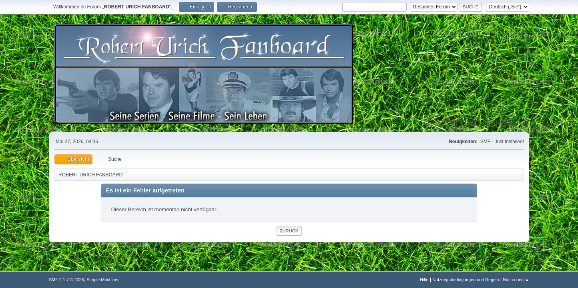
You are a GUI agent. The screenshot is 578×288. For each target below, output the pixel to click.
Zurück (289, 230)
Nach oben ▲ (516, 279)
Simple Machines (102, 279)
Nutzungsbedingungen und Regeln (465, 279)
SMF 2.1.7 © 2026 (66, 279)
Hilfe (424, 279)
